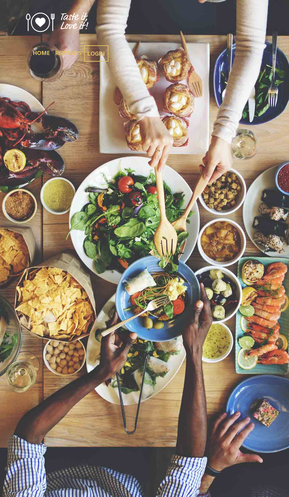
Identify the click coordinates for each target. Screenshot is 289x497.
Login (96, 53)
